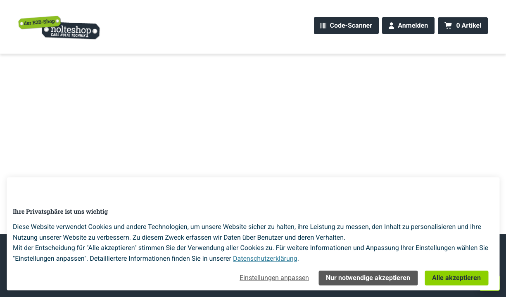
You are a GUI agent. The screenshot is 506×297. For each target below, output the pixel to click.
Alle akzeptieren (456, 278)
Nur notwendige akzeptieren (368, 278)
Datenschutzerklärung (265, 258)
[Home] (59, 27)
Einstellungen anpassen (274, 278)
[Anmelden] (408, 26)
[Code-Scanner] (346, 26)
